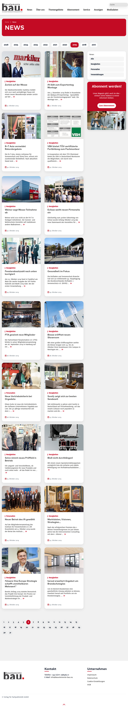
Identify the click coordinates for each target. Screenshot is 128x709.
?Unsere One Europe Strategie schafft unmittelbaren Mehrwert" (21, 584)
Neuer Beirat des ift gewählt (20, 519)
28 (73, 627)
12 (59, 622)
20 (27, 627)
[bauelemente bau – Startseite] (13, 676)
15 (76, 622)
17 (10, 627)
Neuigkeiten (95, 64)
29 (79, 627)
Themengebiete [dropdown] (55, 10)
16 (4, 627)
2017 (94, 45)
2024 (26, 45)
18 (15, 627)
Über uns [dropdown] (40, 10)
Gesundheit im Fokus (59, 271)
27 (67, 627)
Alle (92, 59)
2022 (45, 45)
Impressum (91, 675)
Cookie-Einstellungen (96, 681)
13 (65, 622)
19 (21, 627)
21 (32, 627)
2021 (55, 45)
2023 (36, 45)
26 (61, 627)
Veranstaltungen (97, 75)
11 (54, 622)
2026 (6, 45)
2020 (64, 45)
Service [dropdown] (86, 10)
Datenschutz (92, 678)
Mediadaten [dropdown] (112, 10)
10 (49, 622)
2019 (74, 45)
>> (14, 97)
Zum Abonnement (106, 106)
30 (5, 633)
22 (38, 627)
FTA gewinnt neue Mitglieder (20, 335)
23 (44, 627)
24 (50, 627)
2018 (84, 45)
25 (56, 627)
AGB (89, 685)
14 (71, 622)
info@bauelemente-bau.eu (62, 677)
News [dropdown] (29, 10)
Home (7, 22)
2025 (16, 45)
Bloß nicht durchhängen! (60, 458)
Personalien (95, 69)
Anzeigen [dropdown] (98, 10)
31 (10, 633)
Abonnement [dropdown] (73, 10)
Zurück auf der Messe (16, 85)
